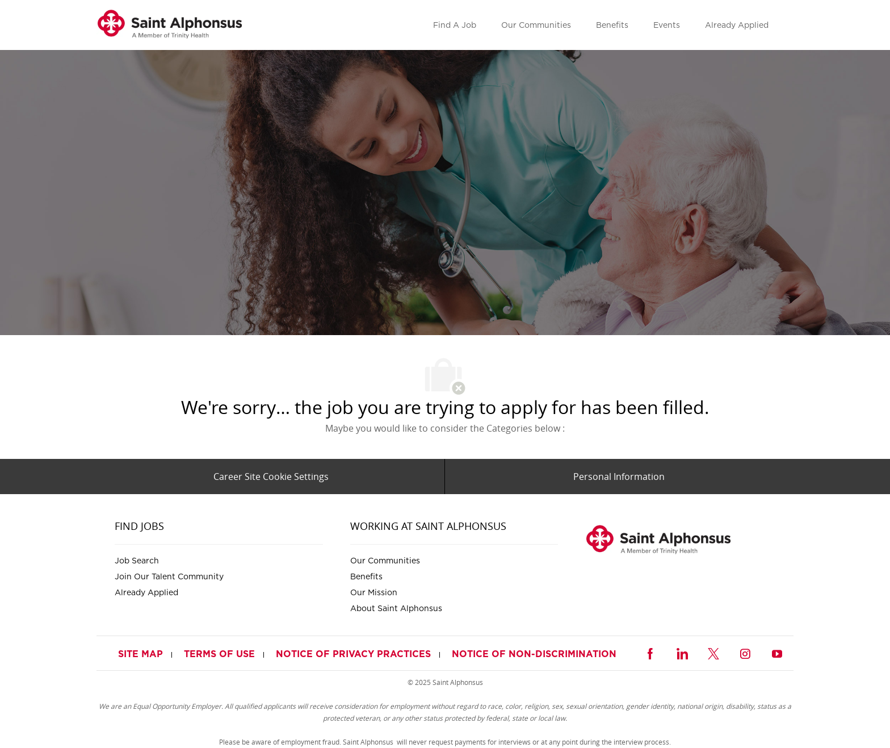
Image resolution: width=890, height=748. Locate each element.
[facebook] (650, 652)
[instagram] (745, 652)
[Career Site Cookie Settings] (271, 476)
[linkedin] (681, 652)
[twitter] (713, 652)
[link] (169, 25)
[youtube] (777, 652)
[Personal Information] (619, 476)
